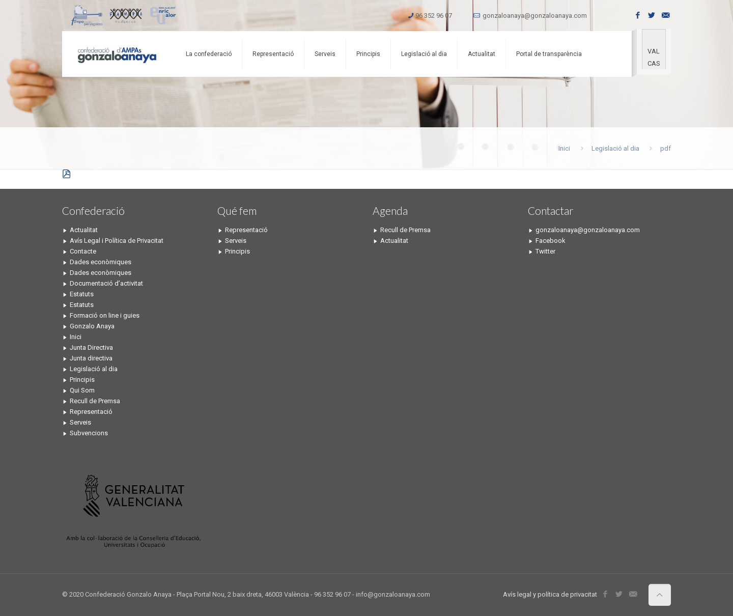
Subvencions (89, 433)
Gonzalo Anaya (92, 326)
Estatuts (82, 294)
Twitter (545, 251)
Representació (91, 411)
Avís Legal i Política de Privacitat (116, 240)
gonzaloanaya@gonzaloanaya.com (535, 15)
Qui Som (82, 390)
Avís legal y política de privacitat (550, 594)
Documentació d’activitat (106, 283)
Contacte (83, 251)
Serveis (80, 422)
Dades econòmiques (100, 262)
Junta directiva (91, 358)
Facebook (550, 240)
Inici (564, 148)
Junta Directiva (91, 347)
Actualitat (84, 230)
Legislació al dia (615, 148)
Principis (82, 379)
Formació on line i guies (104, 315)
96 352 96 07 (433, 15)
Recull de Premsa (95, 401)
